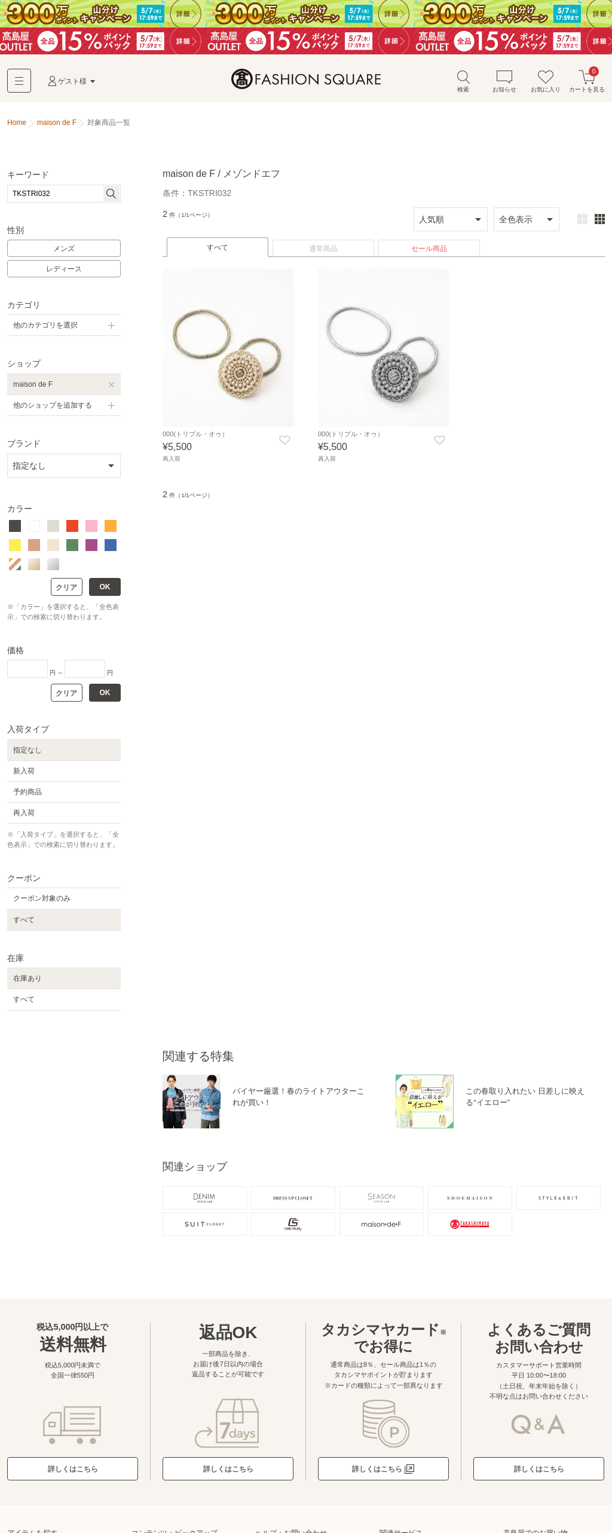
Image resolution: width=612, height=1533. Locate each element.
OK (105, 589)
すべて (217, 249)
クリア (66, 589)
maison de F (33, 385)
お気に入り (546, 82)
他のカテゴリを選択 (45, 327)
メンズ (64, 250)
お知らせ (504, 82)
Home (16, 124)
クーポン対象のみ (42, 900)
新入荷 (24, 772)
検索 (463, 82)
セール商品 (429, 250)
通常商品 (323, 250)
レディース (64, 271)
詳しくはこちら (73, 1472)
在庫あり (27, 980)
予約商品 (27, 793)
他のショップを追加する (52, 406)
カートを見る (587, 82)
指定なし (27, 751)
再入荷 (24, 814)
